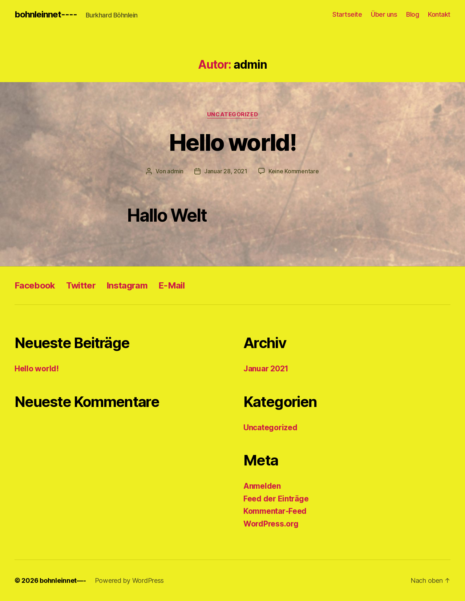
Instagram (126, 285)
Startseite (347, 14)
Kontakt (439, 14)
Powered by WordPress (129, 580)
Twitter (81, 285)
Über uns (384, 14)
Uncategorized (232, 114)
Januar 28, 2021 (225, 171)
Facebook (35, 285)
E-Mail (171, 285)
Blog (412, 14)
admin (175, 171)
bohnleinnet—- (63, 580)
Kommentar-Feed (275, 511)
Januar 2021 (265, 368)
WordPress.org (271, 523)
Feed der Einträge (275, 498)
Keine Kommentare (293, 171)
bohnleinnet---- (46, 14)
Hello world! (232, 142)
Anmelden (262, 486)
